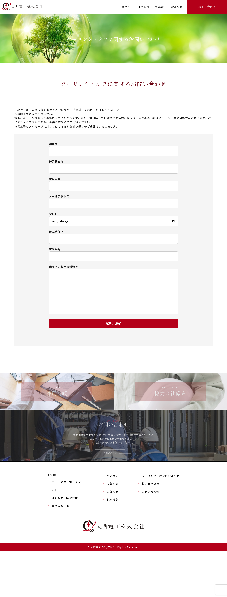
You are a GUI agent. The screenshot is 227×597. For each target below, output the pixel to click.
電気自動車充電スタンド (65, 528)
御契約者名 (56, 161)
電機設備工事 (58, 552)
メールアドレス (59, 196)
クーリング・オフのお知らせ (158, 520)
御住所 (53, 144)
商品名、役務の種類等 (63, 267)
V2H (52, 536)
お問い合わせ (207, 7)
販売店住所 (56, 232)
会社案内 (127, 6)
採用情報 (111, 544)
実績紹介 (160, 6)
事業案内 (143, 6)
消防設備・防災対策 (62, 544)
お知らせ (176, 6)
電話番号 (55, 179)
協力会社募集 (148, 528)
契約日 (53, 214)
